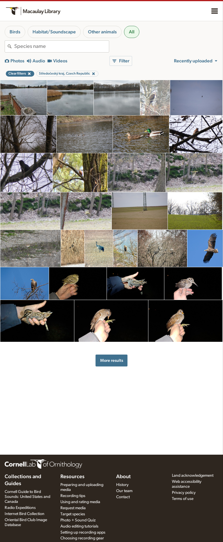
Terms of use (182, 499)
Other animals (102, 32)
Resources (72, 476)
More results (111, 360)
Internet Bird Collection (24, 514)
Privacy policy (184, 493)
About (123, 476)
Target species (72, 514)
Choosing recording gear (82, 538)
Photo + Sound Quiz (78, 520)
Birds (15, 32)
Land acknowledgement (192, 476)
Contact (123, 497)
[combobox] (61, 46)
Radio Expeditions (20, 508)
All (131, 32)
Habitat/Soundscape (54, 32)
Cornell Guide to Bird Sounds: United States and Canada (27, 497)
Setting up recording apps (82, 532)
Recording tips (72, 496)
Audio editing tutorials (79, 526)
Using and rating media (80, 502)
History (122, 485)
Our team (124, 491)
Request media (73, 508)
